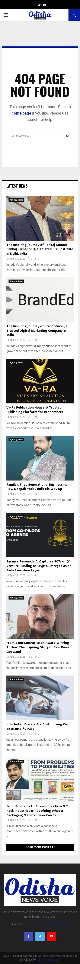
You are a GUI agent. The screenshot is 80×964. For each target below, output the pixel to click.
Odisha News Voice (48, 959)
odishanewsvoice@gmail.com (48, 924)
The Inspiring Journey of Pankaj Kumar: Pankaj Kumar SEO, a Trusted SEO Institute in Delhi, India (39, 249)
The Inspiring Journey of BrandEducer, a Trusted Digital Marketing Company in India (36, 330)
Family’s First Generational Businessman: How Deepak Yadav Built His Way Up (38, 487)
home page (21, 113)
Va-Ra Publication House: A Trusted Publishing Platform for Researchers (34, 410)
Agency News (16, 200)
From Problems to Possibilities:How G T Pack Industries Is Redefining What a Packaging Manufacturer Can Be (37, 810)
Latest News (17, 186)
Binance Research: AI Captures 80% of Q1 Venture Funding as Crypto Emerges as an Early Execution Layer (38, 566)
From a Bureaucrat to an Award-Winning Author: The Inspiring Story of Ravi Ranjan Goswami (38, 647)
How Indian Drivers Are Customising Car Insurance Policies (37, 727)
